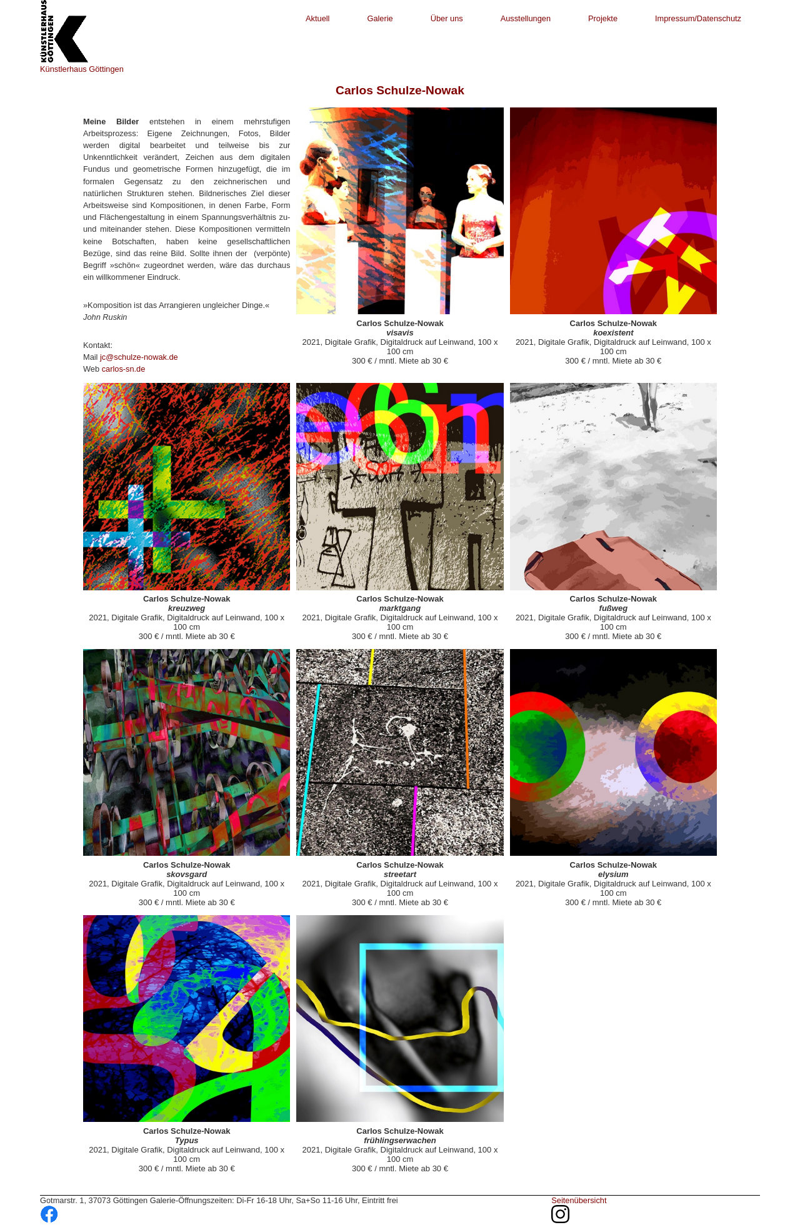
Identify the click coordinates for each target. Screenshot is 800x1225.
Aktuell (317, 18)
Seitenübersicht (578, 1200)
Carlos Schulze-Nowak (400, 90)
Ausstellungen (526, 18)
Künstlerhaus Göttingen (82, 69)
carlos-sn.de (124, 369)
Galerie (379, 18)
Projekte (603, 18)
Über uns (447, 18)
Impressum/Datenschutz (698, 18)
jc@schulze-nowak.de (139, 357)
